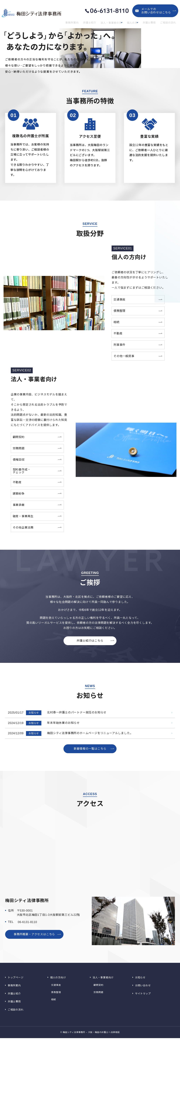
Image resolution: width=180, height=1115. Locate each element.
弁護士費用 (151, 22)
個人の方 (133, 22)
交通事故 (55, 1073)
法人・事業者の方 (111, 22)
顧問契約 (97, 1073)
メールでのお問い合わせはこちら (156, 11)
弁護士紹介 (91, 22)
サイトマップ (143, 1078)
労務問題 (97, 1077)
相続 (52, 1082)
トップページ (15, 1068)
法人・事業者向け (102, 1068)
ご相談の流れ (169, 22)
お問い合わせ (143, 1073)
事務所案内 (75, 22)
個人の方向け (58, 1068)
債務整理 (55, 1077)
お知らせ (140, 1068)
